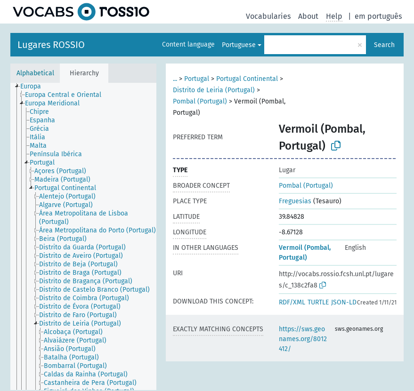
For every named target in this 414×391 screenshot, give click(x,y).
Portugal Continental (247, 79)
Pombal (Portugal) (200, 101)
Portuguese (239, 45)
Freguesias (295, 201)
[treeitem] (34, 86)
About (308, 16)
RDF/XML (292, 302)
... (175, 79)
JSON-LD (344, 302)
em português (378, 16)
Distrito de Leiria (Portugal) (214, 90)
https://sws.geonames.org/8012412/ (303, 339)
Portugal (196, 79)
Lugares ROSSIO (51, 44)
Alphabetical (35, 73)
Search (384, 45)
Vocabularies (268, 16)
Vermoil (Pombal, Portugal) (305, 253)
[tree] (83, 236)
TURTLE (318, 302)
